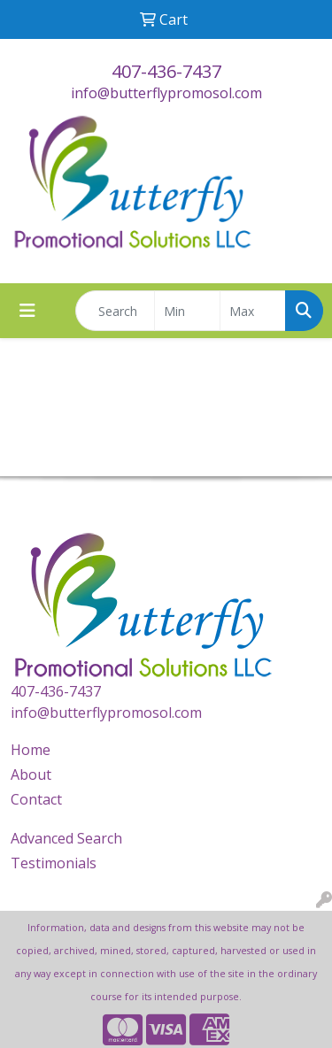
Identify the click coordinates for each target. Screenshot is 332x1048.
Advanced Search (66, 838)
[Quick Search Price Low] (187, 310)
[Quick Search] (115, 310)
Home (30, 749)
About (31, 774)
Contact (36, 799)
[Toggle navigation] (27, 310)
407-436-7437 (166, 71)
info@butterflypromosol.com (166, 93)
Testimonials (54, 863)
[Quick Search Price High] (253, 310)
